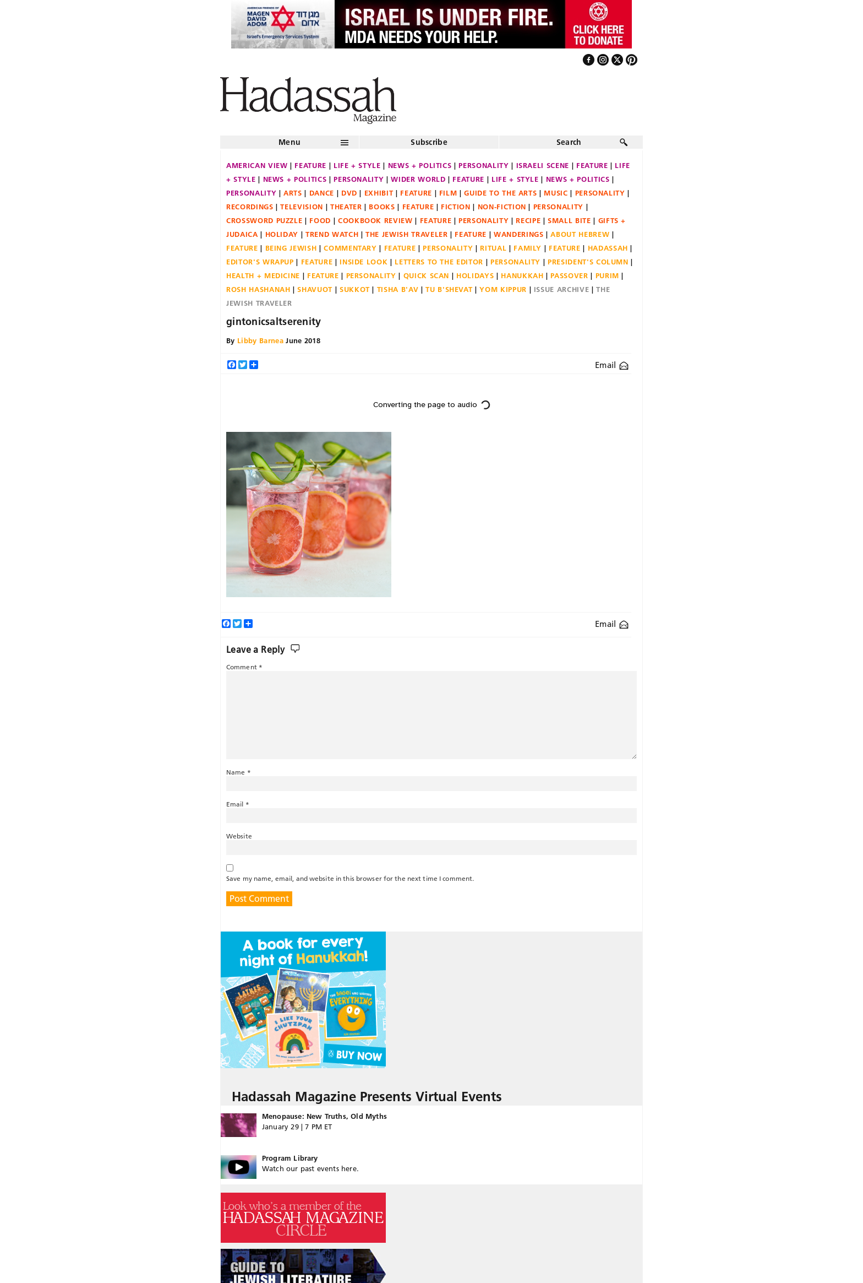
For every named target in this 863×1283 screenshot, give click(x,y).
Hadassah (608, 247)
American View (256, 165)
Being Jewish (291, 247)
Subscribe (429, 142)
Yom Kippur (503, 289)
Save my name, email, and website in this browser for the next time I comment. (350, 878)
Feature (310, 165)
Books (382, 206)
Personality (483, 165)
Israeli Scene (542, 165)
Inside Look (363, 261)
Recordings (250, 206)
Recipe (528, 220)
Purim (607, 275)
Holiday (282, 234)
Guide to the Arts (500, 192)
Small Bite (569, 220)
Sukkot (355, 289)
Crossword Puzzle (264, 220)
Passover (569, 275)
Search (569, 142)
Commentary (350, 247)
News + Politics (420, 165)
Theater (346, 206)
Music (555, 192)
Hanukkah (522, 275)
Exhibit (379, 192)
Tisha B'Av (398, 289)
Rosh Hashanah (258, 289)
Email (612, 365)
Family (528, 247)
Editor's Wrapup (260, 261)
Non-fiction (502, 206)
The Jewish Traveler (406, 234)
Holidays (475, 275)
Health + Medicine (263, 275)
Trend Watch (331, 234)
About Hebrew (579, 234)
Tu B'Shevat (448, 289)
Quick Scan (426, 275)
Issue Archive (561, 289)
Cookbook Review (375, 220)
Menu (289, 142)
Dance (321, 192)
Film (448, 192)
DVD (349, 192)
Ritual (493, 247)
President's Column (588, 261)
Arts (292, 192)
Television (301, 206)
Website (239, 836)
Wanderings (519, 234)
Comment (244, 667)
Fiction (456, 206)
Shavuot (314, 289)
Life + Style (357, 165)
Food (320, 220)
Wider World (418, 179)
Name (238, 772)
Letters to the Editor (439, 261)
